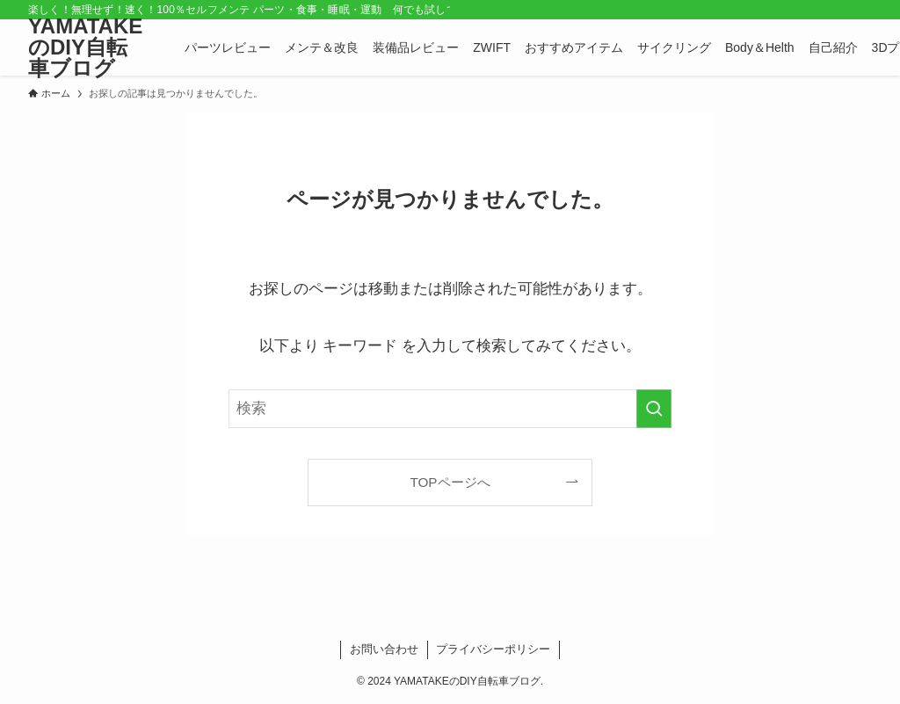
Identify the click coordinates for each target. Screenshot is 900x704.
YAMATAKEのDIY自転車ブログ (85, 47)
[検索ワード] (450, 408)
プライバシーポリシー (493, 649)
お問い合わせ (384, 649)
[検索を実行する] (653, 408)
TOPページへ (450, 482)
